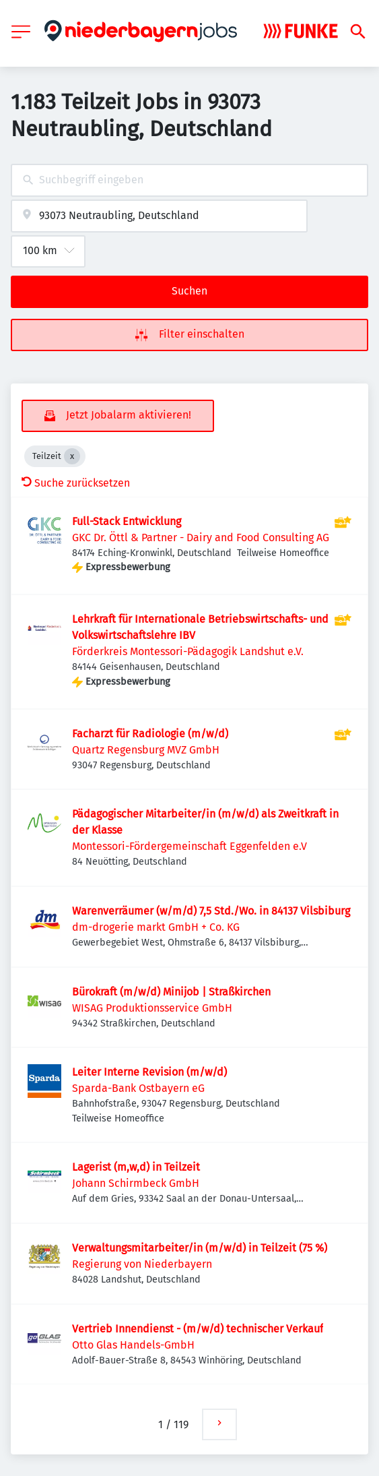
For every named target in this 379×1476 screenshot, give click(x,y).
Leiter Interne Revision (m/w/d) (149, 1072)
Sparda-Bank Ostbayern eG (138, 1088)
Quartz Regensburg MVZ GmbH (145, 749)
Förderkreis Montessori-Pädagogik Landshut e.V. (188, 651)
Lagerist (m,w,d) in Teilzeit (136, 1167)
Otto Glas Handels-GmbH (133, 1345)
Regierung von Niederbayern (142, 1264)
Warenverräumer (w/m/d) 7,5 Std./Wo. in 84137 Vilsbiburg (211, 910)
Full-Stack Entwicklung (126, 521)
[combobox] (189, 180)
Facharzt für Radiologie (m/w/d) (150, 733)
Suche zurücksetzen (76, 482)
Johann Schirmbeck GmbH (135, 1183)
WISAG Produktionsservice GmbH (152, 1008)
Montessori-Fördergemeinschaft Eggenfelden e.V (189, 846)
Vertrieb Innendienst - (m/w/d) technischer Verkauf (197, 1328)
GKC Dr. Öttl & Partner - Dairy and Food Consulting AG (200, 537)
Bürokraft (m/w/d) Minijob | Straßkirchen (171, 991)
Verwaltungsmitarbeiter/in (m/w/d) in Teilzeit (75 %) (199, 1247)
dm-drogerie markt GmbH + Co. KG (156, 927)
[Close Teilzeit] (72, 456)
